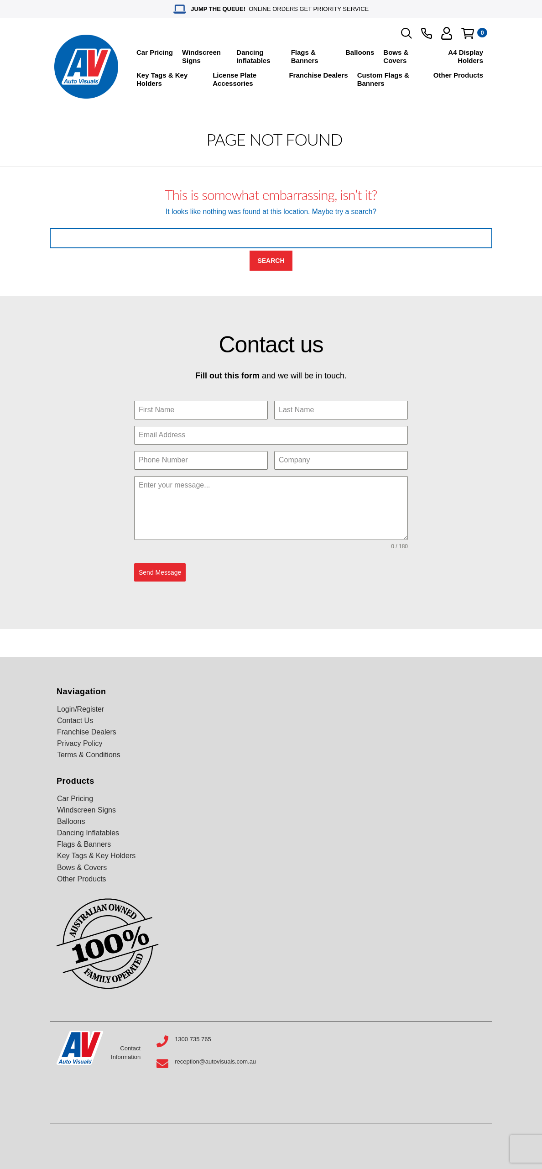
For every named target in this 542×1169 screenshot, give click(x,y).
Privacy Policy (80, 743)
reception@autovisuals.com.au (215, 1061)
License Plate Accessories (234, 79)
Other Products (458, 75)
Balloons (359, 52)
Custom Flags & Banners (383, 79)
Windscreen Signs (201, 56)
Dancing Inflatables (253, 56)
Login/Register (80, 709)
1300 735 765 (193, 1039)
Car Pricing (154, 52)
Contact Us (75, 720)
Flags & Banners (304, 56)
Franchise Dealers (318, 75)
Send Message (160, 572)
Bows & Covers (395, 56)
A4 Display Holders (465, 56)
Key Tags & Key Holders (162, 79)
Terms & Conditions (88, 755)
